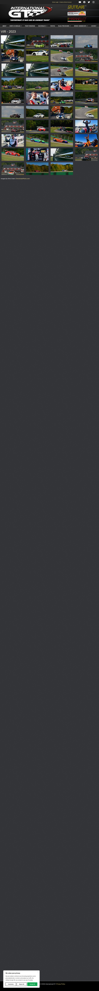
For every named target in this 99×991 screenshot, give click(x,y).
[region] (21, 979)
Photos (52, 26)
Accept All (32, 984)
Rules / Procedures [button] (64, 26)
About (4, 26)
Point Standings (30, 26)
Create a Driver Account (66, 2)
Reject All (21, 984)
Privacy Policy (60, 984)
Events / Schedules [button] (16, 26)
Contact (93, 26)
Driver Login (55, 2)
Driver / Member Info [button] (81, 26)
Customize (11, 984)
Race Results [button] (42, 26)
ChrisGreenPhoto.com (23, 178)
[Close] (38, 972)
